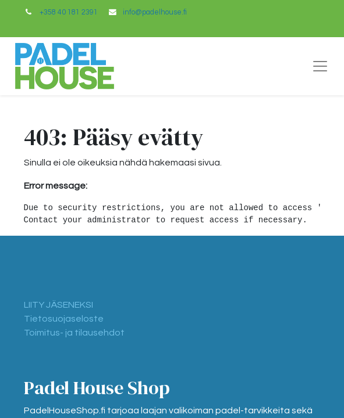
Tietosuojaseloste (64, 318)
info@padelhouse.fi (155, 12)
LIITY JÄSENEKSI (58, 304)
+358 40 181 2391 (69, 12)
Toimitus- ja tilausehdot (74, 332)
